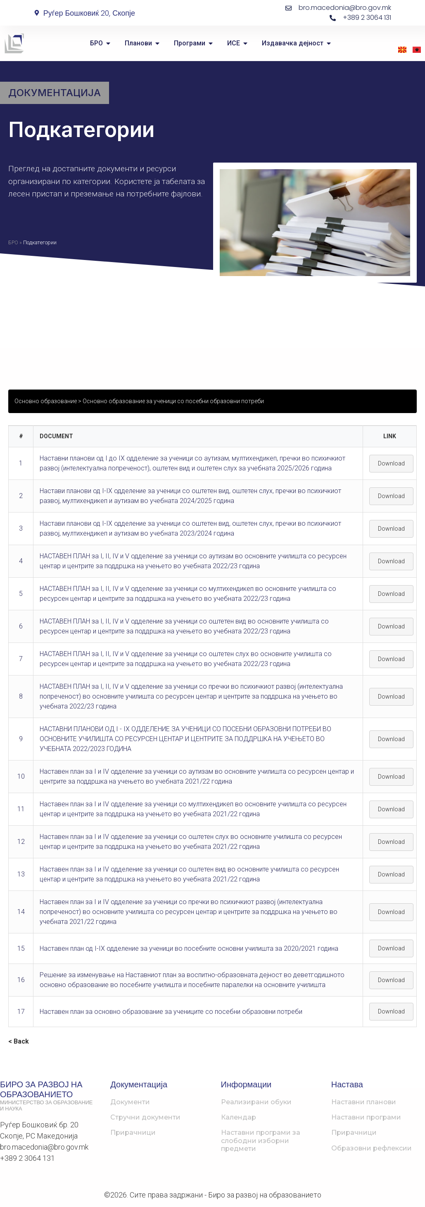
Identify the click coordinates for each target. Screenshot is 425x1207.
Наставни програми (366, 1117)
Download (391, 463)
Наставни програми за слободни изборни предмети (260, 1140)
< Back (18, 1041)
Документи (130, 1102)
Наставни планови (363, 1102)
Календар (238, 1117)
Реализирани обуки (256, 1102)
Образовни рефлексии (371, 1148)
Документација (54, 93)
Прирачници (133, 1132)
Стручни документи (145, 1117)
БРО (13, 242)
